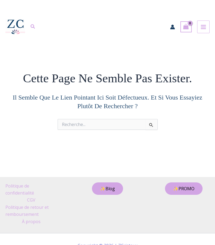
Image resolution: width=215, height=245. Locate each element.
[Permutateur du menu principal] (203, 27)
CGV (31, 200)
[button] (33, 27)
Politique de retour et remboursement (27, 210)
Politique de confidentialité (19, 189)
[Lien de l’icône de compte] (172, 27)
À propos (31, 221)
